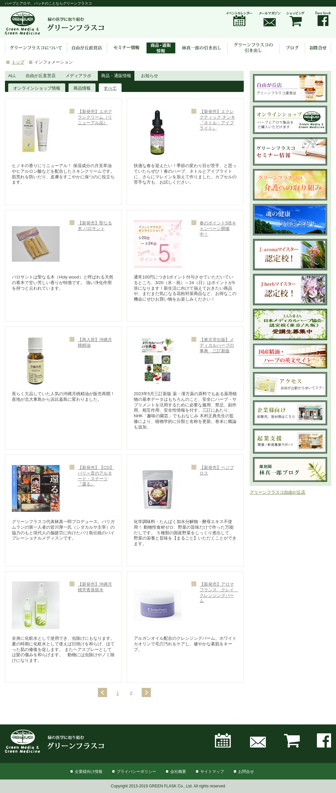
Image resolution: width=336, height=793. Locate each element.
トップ (18, 62)
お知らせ (149, 75)
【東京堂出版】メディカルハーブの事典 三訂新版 (217, 345)
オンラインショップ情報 (36, 88)
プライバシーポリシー (136, 771)
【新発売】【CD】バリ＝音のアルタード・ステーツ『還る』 (96, 476)
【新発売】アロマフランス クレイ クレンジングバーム (219, 592)
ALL (12, 75)
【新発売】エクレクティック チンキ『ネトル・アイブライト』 (217, 120)
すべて (110, 88)
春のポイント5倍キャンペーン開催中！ (218, 228)
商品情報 (82, 88)
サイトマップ (212, 771)
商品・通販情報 (116, 75)
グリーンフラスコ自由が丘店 (277, 492)
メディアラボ (78, 75)
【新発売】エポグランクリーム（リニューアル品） (95, 117)
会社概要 (178, 771)
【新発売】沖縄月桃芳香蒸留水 (95, 587)
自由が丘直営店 (41, 75)
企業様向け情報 (88, 771)
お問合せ (246, 771)
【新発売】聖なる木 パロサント (95, 225)
